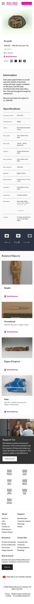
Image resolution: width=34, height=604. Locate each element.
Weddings (20, 550)
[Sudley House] (24, 491)
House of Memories (9, 545)
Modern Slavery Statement (21, 594)
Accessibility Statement (21, 596)
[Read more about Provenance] (24, 206)
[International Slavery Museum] (9, 482)
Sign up (7, 567)
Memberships (22, 518)
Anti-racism (6, 547)
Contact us (6, 527)
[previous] (8, 242)
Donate (19, 527)
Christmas (21, 545)
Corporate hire (22, 542)
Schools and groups (9, 542)
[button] (7, 236)
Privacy (7, 594)
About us (5, 518)
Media (4, 524)
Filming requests (23, 547)
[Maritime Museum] (24, 482)
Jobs (3, 521)
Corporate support (23, 521)
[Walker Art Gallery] (9, 491)
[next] (26, 242)
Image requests (7, 550)
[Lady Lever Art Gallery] (9, 501)
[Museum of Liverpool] (9, 472)
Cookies (8, 596)
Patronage (21, 524)
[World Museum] (24, 472)
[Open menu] (3, 3)
